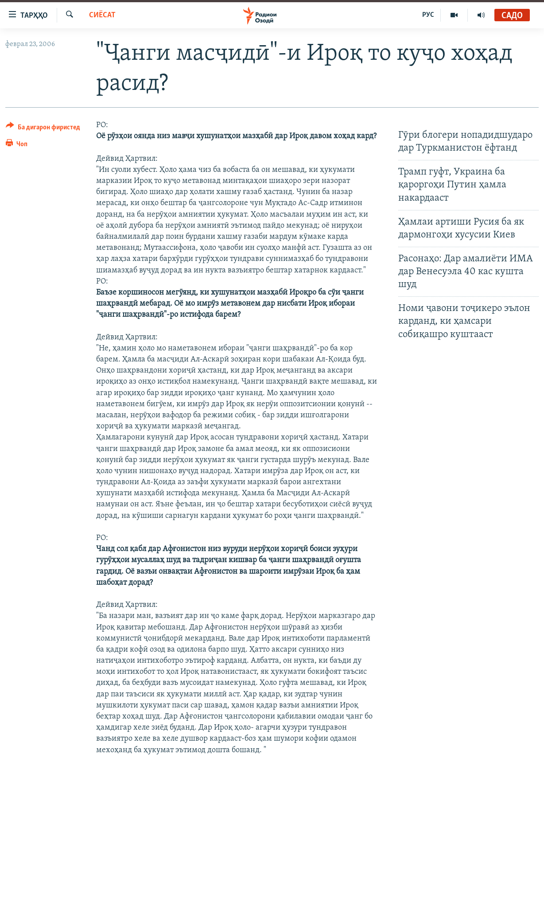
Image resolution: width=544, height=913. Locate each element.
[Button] (43, 129)
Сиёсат (102, 15)
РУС (428, 15)
